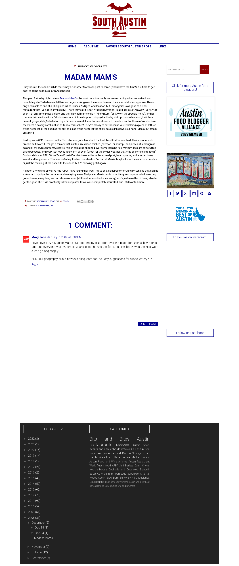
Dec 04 (40, 533)
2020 (31, 450)
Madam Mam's (68, 98)
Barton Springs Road (136, 453)
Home (72, 46)
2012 (31, 495)
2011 (31, 500)
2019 (31, 455)
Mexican (122, 445)
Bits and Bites (109, 439)
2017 (31, 467)
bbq (114, 449)
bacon (145, 457)
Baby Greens (122, 482)
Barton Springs (96, 486)
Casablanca (143, 477)
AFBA (115, 465)
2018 (31, 461)
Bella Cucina (111, 486)
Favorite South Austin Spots (128, 46)
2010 (31, 506)
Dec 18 (40, 527)
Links (163, 46)
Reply (35, 264)
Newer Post (32, 324)
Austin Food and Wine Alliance (108, 461)
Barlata (129, 465)
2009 (31, 512)
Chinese (136, 449)
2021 (31, 444)
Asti (122, 465)
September (39, 558)
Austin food (104, 465)
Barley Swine (127, 477)
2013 (31, 489)
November (39, 546)
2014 (31, 483)
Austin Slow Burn (108, 477)
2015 (31, 478)
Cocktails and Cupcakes (123, 469)
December (39, 522)
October (37, 552)
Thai (52, 206)
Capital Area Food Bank (105, 457)
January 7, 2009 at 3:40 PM (64, 237)
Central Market (130, 457)
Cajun (138, 465)
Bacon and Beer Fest (139, 482)
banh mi (109, 473)
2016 (31, 472)
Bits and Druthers (126, 486)
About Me (91, 46)
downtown (124, 449)
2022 (31, 438)
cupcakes (133, 473)
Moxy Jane (39, 237)
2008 (31, 517)
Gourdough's (96, 481)
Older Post (148, 324)
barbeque (120, 473)
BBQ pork (110, 482)
